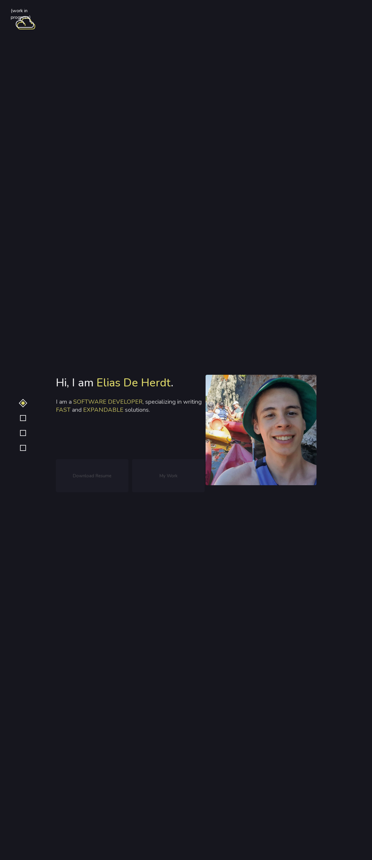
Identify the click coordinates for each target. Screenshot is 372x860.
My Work (168, 477)
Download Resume (92, 477)
